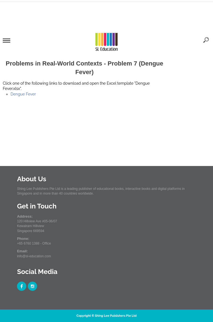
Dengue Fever (23, 94)
